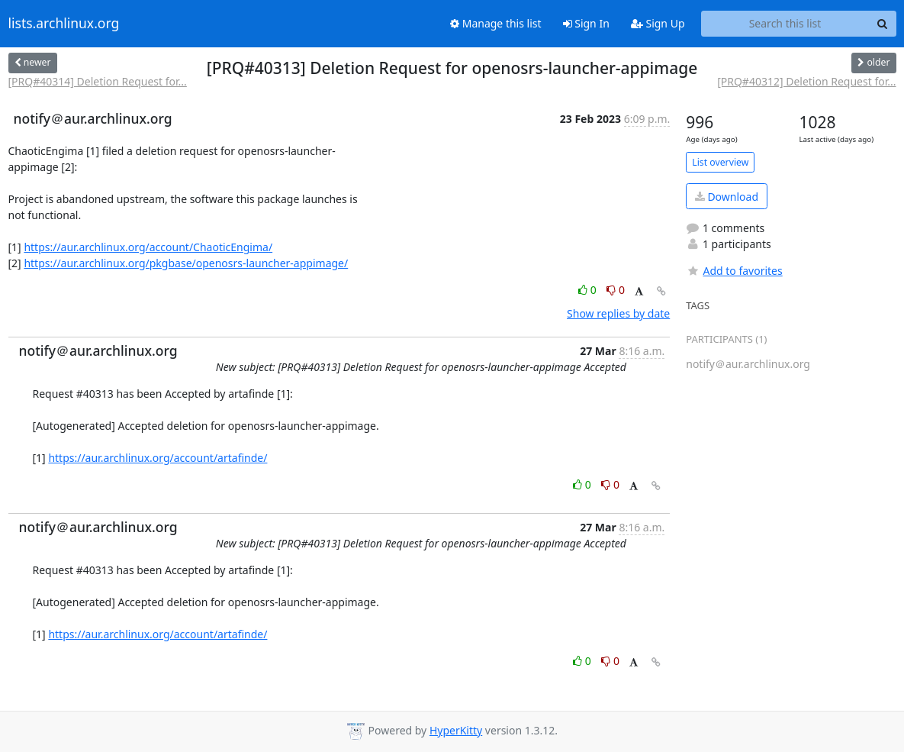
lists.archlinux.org (64, 24)
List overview (720, 162)
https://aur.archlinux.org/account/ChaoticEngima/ (148, 247)
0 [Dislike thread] (615, 289)
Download (726, 196)
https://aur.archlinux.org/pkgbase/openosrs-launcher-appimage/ (186, 263)
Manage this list (496, 23)
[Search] (882, 24)
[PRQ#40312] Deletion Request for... (806, 81)
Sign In (586, 23)
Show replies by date (618, 313)
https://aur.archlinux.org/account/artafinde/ (157, 457)
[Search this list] (785, 24)
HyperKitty (455, 730)
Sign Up (658, 23)
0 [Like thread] (588, 289)
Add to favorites (734, 270)
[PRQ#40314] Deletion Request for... (97, 81)
